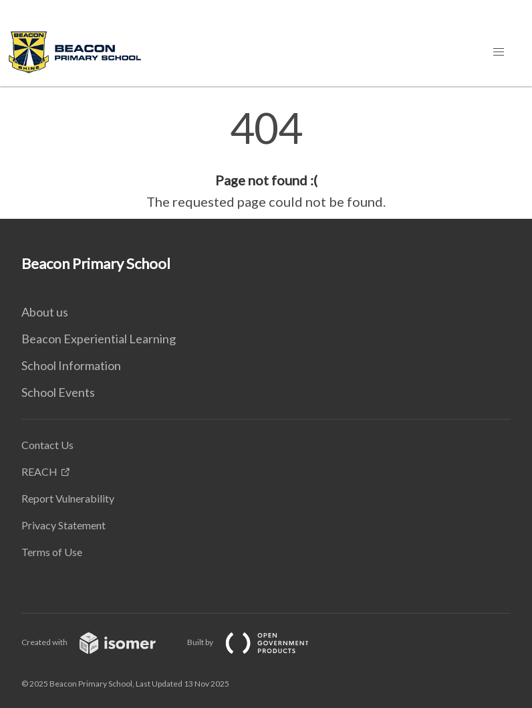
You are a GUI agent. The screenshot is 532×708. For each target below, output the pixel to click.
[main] (266, 159)
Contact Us (47, 444)
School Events (58, 392)
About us (44, 311)
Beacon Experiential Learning (98, 338)
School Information (71, 365)
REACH (39, 471)
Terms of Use (51, 551)
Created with (99, 642)
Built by (258, 642)
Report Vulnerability (67, 498)
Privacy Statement (63, 525)
